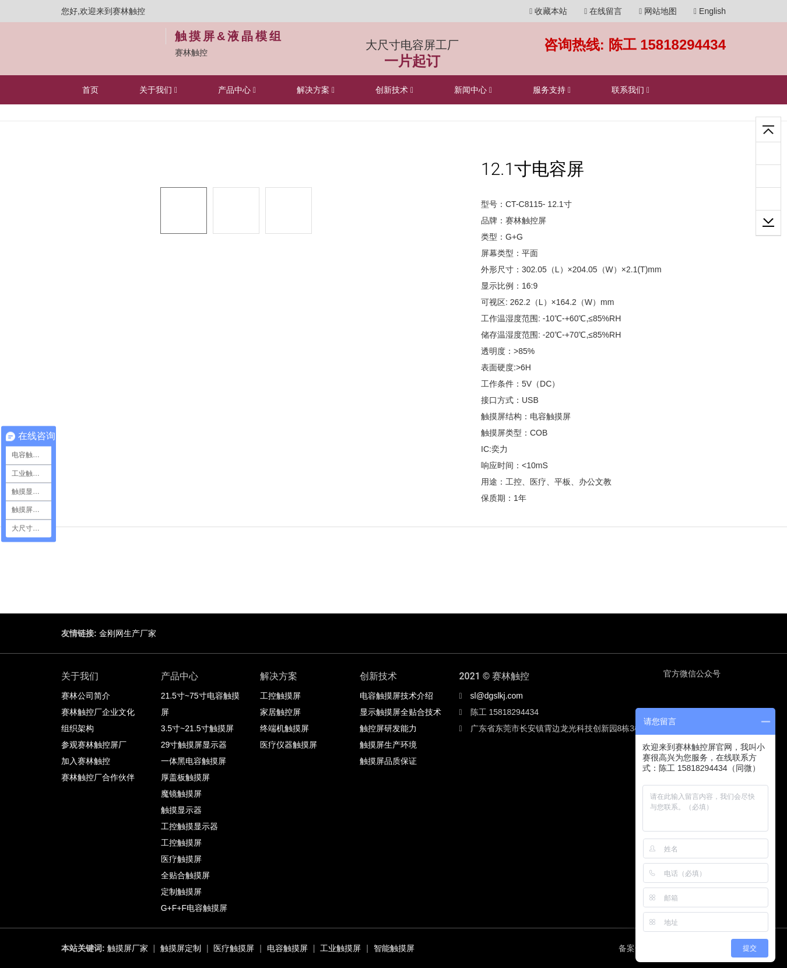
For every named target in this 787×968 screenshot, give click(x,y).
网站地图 (658, 11)
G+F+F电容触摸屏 (194, 908)
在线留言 (603, 11)
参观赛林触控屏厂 (94, 744)
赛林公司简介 (85, 695)
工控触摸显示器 (189, 826)
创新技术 (394, 89)
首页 (90, 89)
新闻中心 (473, 89)
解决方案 (316, 89)
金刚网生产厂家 (127, 633)
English (710, 11)
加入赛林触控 (85, 761)
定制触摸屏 (181, 891)
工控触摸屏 (181, 842)
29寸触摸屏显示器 (194, 744)
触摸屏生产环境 (388, 744)
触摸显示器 (181, 810)
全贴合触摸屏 (185, 875)
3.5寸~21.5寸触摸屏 (197, 728)
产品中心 (237, 89)
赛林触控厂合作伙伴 (98, 777)
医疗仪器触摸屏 (288, 744)
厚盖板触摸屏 (185, 777)
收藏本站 (548, 11)
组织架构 (77, 728)
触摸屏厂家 (127, 948)
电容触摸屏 (287, 948)
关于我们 (158, 89)
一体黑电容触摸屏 (193, 761)
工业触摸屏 (340, 948)
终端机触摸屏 (284, 728)
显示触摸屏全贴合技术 (400, 712)
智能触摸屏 (394, 948)
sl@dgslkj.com (496, 695)
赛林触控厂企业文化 (98, 712)
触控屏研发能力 (388, 728)
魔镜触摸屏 (181, 793)
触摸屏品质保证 (388, 761)
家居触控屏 (280, 712)
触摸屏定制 (180, 948)
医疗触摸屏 (181, 859)
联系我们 (630, 89)
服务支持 (552, 89)
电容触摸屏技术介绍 (396, 695)
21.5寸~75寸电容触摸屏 (200, 704)
